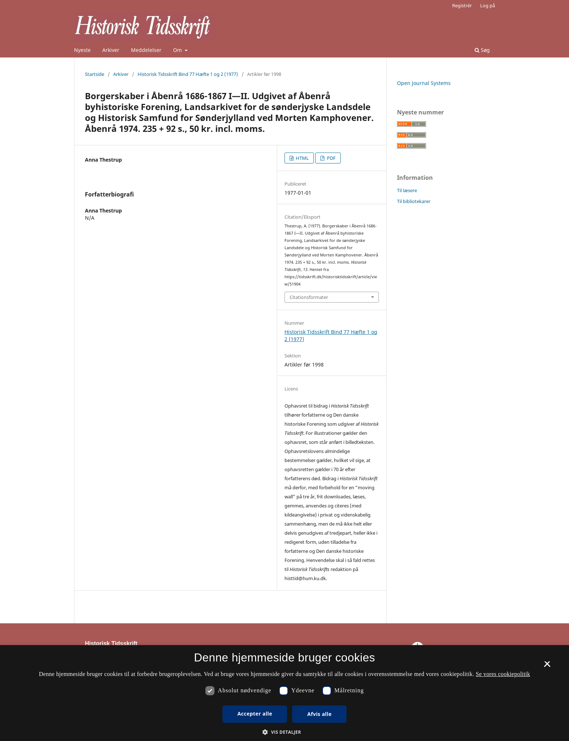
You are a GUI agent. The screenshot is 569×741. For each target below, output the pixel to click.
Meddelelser (146, 49)
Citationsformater (309, 297)
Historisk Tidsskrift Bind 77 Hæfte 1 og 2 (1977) (188, 74)
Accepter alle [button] (254, 713)
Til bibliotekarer (413, 201)
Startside (94, 74)
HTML (302, 158)
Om (178, 49)
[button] (284, 732)
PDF (331, 158)
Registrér (462, 5)
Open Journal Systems (424, 83)
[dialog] (284, 693)
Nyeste (82, 49)
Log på (487, 5)
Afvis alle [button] (319, 713)
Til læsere (407, 190)
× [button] (547, 666)
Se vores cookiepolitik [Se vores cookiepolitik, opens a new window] (503, 674)
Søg (482, 49)
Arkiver (110, 49)
